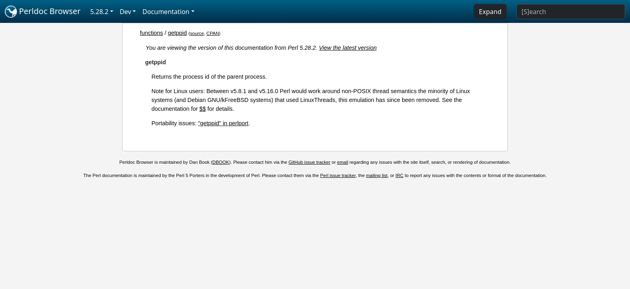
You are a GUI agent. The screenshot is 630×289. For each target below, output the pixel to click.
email (342, 162)
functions (151, 33)
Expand (490, 11)
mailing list (377, 175)
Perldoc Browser (43, 12)
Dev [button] (125, 11)
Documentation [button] (165, 11)
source (197, 33)
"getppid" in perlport (223, 123)
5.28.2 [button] (99, 11)
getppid (177, 33)
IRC (399, 175)
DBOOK (221, 162)
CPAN (213, 33)
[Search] (570, 11)
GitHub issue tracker (309, 162)
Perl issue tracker (338, 175)
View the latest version (348, 48)
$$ (202, 109)
